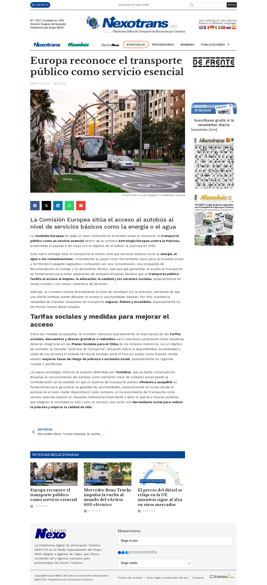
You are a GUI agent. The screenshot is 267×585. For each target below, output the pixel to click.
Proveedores (163, 44)
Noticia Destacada (152, 481)
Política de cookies (130, 577)
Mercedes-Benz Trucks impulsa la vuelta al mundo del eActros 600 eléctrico (107, 497)
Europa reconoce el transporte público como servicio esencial (53, 495)
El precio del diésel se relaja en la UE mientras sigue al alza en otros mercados (160, 497)
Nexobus (59, 83)
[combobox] (208, 4)
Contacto (198, 577)
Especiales (136, 44)
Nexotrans (94, 481)
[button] (35, 205)
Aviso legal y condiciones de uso (167, 577)
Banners (187, 44)
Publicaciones (215, 44)
